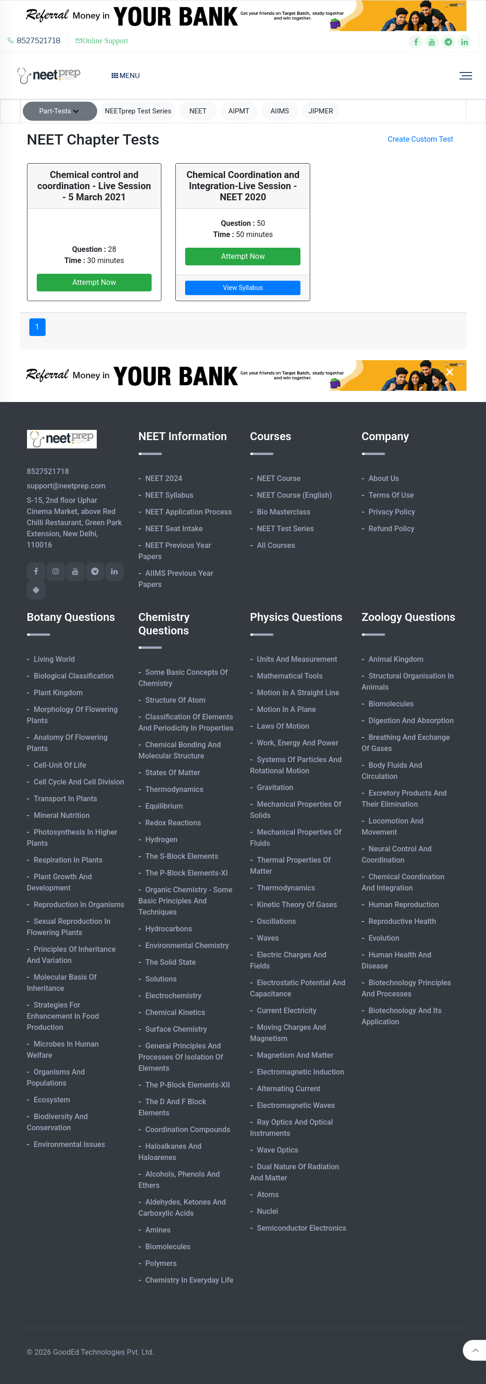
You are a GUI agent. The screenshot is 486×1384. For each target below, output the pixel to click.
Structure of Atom (176, 700)
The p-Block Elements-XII (188, 1085)
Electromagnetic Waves (296, 1105)
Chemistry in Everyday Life (189, 1280)
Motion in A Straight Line (298, 692)
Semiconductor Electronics (301, 1228)
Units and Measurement (297, 659)
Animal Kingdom (396, 659)
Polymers (161, 1263)
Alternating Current (288, 1088)
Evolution (384, 938)
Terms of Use (391, 495)
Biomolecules (168, 1246)
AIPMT (238, 111)
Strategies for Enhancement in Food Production (63, 1016)
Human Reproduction (404, 904)
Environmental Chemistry (187, 945)
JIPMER (320, 111)
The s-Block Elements (182, 856)
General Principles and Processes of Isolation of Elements (181, 1057)
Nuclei (267, 1211)
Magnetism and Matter (295, 1055)
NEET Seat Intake (174, 528)
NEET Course (279, 478)
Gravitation (275, 787)
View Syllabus (243, 287)
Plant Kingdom (58, 692)
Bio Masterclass (284, 511)
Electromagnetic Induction (301, 1072)
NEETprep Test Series (138, 111)
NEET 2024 (164, 478)
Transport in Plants (66, 798)
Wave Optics (278, 1150)
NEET (197, 111)
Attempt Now (94, 282)
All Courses (276, 545)
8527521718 (33, 40)
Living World (54, 659)
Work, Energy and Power (298, 742)
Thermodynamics (175, 789)
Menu (126, 76)
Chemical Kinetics (176, 1012)
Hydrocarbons (169, 928)
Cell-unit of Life (60, 765)
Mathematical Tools (290, 676)
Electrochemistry (174, 995)
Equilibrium (164, 806)
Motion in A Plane (286, 709)
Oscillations (276, 921)
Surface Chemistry (176, 1029)
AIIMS (280, 111)
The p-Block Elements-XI (187, 873)
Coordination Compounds (188, 1129)
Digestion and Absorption (411, 720)
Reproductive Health (402, 921)
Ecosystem (52, 1099)
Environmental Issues (70, 1144)
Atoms (268, 1194)
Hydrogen (162, 839)
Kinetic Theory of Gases (297, 904)
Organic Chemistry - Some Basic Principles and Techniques (186, 900)
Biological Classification (74, 676)
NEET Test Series (285, 528)
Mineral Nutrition (62, 815)
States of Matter (173, 772)
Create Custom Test (420, 139)
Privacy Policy (392, 511)
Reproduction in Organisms (79, 904)
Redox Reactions (173, 822)
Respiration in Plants (68, 860)
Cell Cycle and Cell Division (79, 782)
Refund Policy (392, 528)
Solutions (161, 979)
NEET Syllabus (169, 495)
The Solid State (171, 962)
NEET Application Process (189, 511)
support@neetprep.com (66, 485)
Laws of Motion (283, 726)
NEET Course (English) (294, 495)
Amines (158, 1230)
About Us (384, 478)
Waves (268, 938)
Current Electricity (287, 1010)
